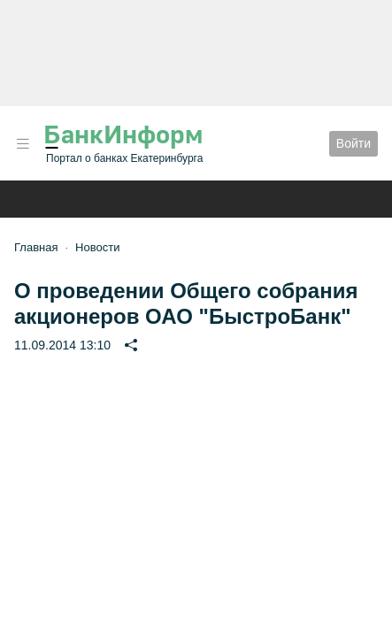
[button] (23, 143)
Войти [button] (353, 143)
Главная (36, 247)
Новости (97, 247)
